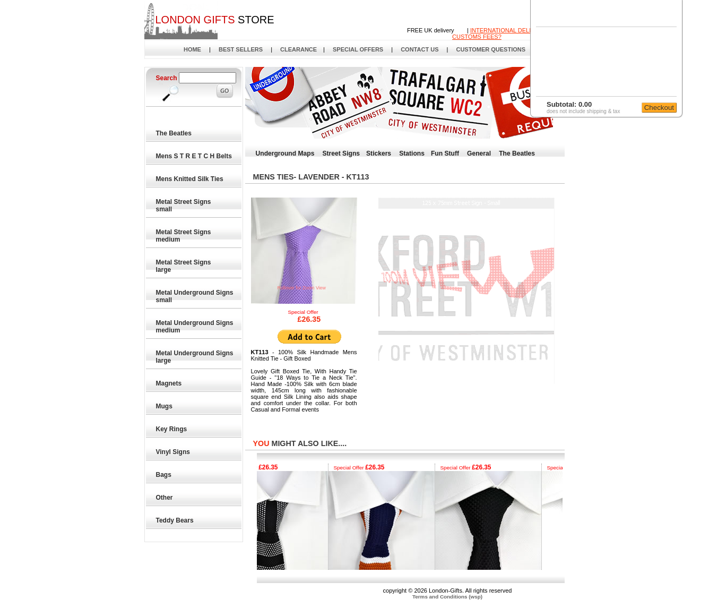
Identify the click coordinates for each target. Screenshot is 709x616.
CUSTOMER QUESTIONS (490, 49)
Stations (412, 153)
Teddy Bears (175, 520)
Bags (164, 474)
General (479, 153)
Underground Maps (285, 153)
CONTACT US (419, 49)
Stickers (378, 153)
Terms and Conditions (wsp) (447, 597)
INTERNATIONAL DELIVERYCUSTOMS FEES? (499, 33)
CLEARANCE (298, 49)
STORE (214, 19)
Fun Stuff (445, 153)
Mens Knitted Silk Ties (189, 179)
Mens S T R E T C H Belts (194, 156)
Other (164, 497)
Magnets (169, 383)
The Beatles (174, 133)
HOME (192, 49)
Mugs (164, 406)
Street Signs (341, 153)
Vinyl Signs (173, 452)
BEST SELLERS (241, 49)
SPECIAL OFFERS (358, 49)
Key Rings (171, 429)
